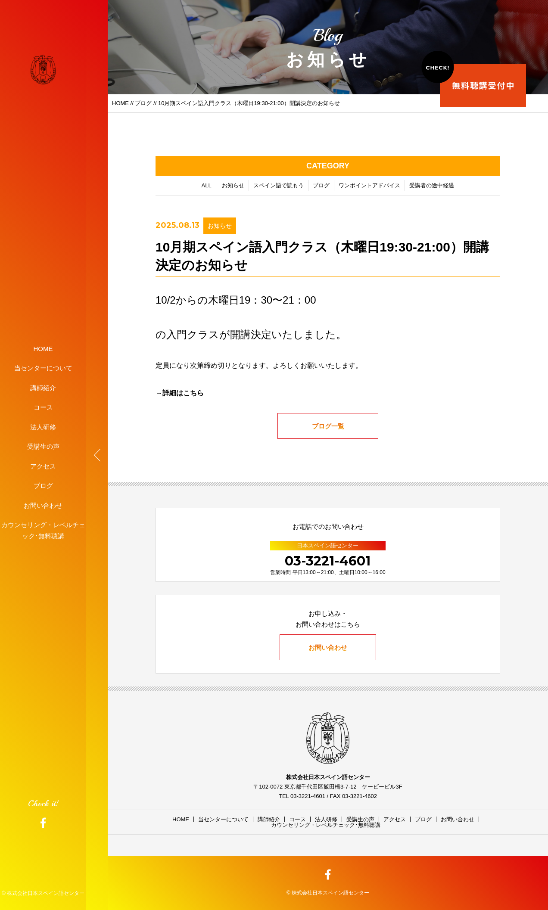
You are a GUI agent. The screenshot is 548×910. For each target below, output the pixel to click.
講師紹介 (43, 387)
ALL (207, 186)
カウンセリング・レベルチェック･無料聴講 (43, 530)
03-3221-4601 (328, 561)
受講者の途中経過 (431, 186)
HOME (43, 348)
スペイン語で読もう (278, 186)
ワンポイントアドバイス (369, 186)
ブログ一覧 (328, 427)
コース (43, 407)
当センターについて (43, 368)
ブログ (43, 485)
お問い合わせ (43, 505)
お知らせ (233, 186)
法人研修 (43, 426)
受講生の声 (43, 446)
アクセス (43, 465)
